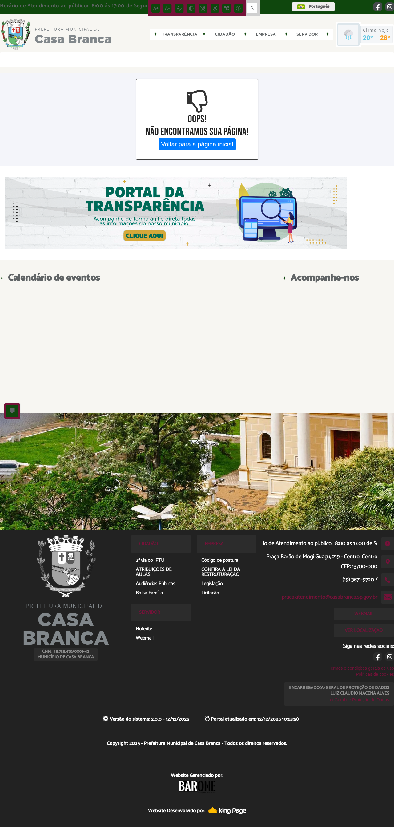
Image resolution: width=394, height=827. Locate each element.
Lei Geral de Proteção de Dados (358, 699)
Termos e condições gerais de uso (361, 668)
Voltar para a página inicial (197, 144)
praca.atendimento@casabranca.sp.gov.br (329, 597)
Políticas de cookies (375, 674)
